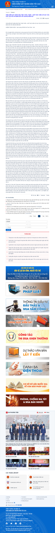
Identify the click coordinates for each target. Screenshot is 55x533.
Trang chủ (7, 12)
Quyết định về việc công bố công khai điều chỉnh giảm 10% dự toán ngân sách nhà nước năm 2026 (28, 260)
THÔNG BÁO (27, 234)
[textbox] (10, 221)
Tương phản (46, 18)
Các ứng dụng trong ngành (27, 498)
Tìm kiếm (8, 229)
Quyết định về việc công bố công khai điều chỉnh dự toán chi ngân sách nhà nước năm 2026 (28, 244)
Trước (34, 216)
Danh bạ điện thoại (40, 498)
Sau (43, 216)
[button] (52, 6)
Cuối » (47, 216)
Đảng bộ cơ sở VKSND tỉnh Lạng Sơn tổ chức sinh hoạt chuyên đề (21, 206)
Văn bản (8, 500)
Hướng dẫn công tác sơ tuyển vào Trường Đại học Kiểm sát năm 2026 (24, 256)
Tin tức (7, 498)
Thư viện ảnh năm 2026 (11, 456)
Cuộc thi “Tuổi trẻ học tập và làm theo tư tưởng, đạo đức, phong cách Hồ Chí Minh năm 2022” (28, 203)
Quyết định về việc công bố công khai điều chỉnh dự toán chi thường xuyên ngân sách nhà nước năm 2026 (28, 241)
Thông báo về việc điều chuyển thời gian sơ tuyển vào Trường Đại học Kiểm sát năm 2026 (28, 237)
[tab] (40, 412)
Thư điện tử (24, 497)
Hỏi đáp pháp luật (25, 500)
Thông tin (13, 12)
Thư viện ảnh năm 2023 (33, 468)
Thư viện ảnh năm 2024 (11, 468)
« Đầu (30, 216)
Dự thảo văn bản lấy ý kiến (42, 497)
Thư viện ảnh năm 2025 (33, 456)
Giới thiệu (8, 497)
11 (39, 216)
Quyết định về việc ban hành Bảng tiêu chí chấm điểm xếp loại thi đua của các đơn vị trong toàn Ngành (28, 252)
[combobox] (16, 221)
